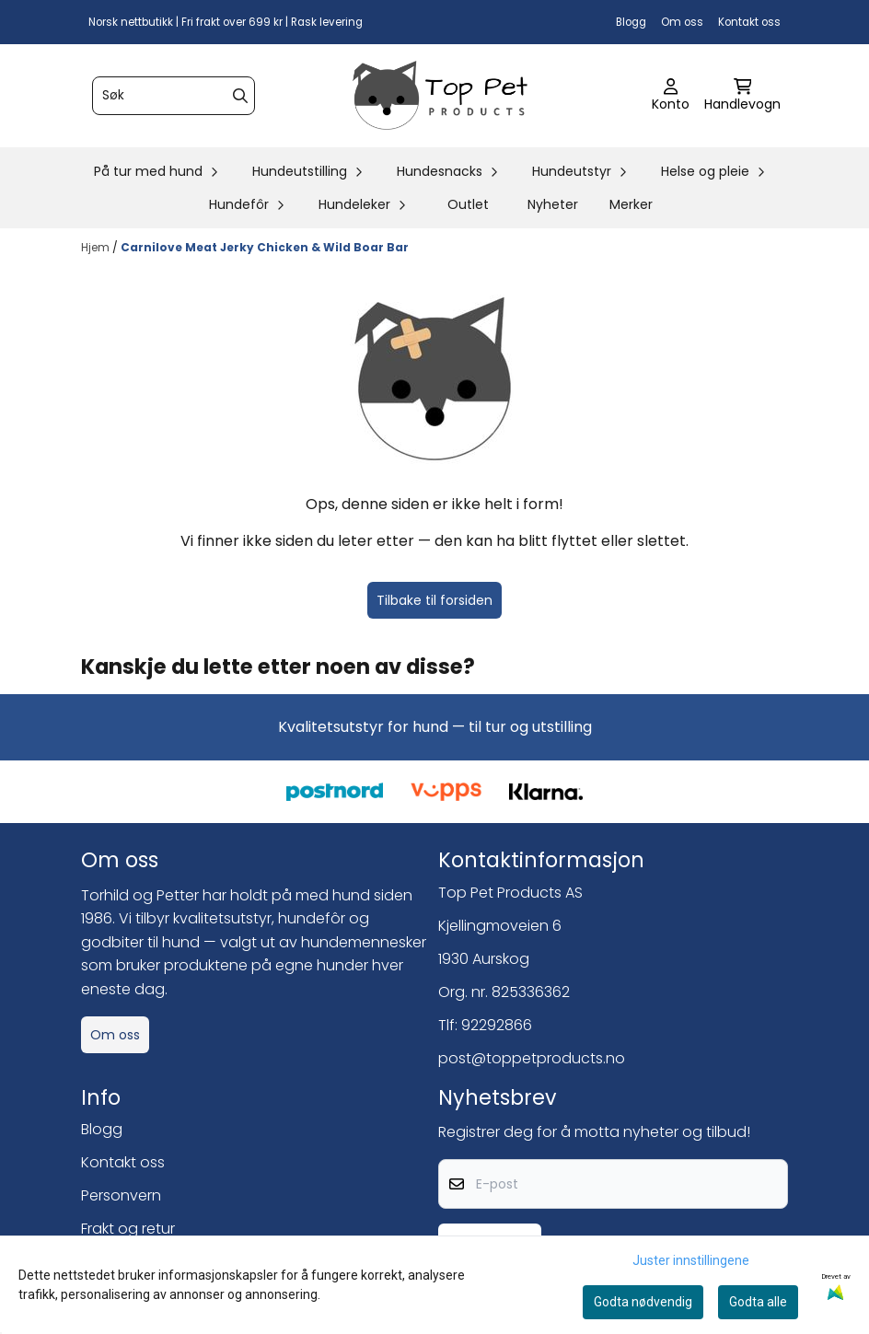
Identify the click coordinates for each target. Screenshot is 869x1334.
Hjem (96, 247)
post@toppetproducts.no (531, 1058)
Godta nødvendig (643, 1301)
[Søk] (173, 95)
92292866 (496, 1025)
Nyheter (552, 204)
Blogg (631, 22)
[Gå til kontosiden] (670, 96)
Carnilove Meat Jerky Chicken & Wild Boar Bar (265, 247)
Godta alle (758, 1301)
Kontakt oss (749, 22)
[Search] (240, 96)
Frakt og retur (128, 1228)
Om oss (682, 22)
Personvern (121, 1195)
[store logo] (440, 96)
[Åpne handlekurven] (742, 96)
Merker (631, 204)
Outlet (468, 204)
